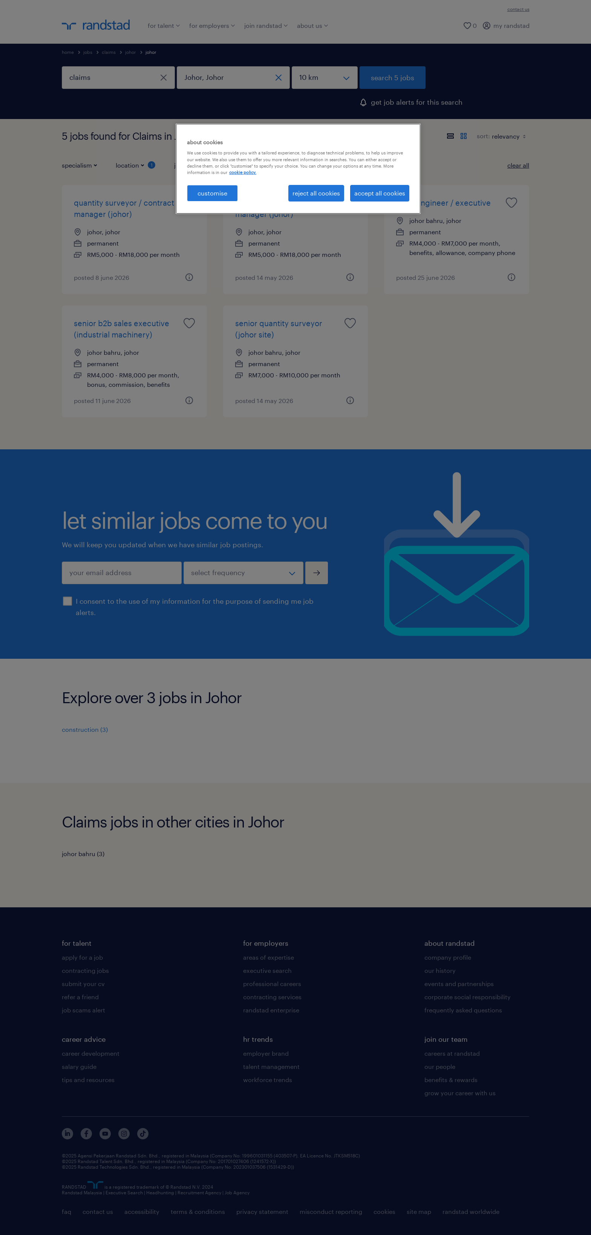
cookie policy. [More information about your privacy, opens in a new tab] (242, 172)
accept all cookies (379, 193)
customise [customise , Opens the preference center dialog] (212, 193)
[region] (298, 169)
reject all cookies (316, 193)
